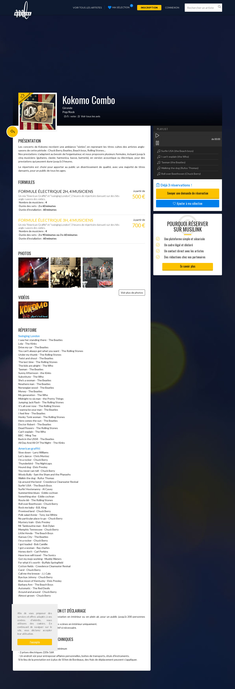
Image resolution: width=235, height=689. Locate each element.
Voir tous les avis (90, 116)
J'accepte (35, 642)
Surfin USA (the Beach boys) (177, 150)
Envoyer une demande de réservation (187, 193)
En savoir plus (187, 266)
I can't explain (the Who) (175, 156)
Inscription (149, 7)
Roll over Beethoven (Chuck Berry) (181, 173)
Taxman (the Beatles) (173, 162)
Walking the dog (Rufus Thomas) (179, 168)
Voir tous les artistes (87, 7)
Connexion (172, 7)
